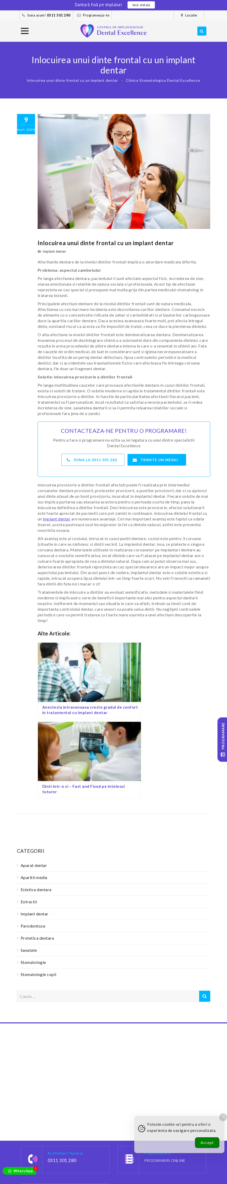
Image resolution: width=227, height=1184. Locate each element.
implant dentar (56, 517)
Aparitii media (34, 792)
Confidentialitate (56, 1174)
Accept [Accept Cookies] (207, 1142)
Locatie (191, 15)
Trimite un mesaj (155, 458)
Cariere (72, 1168)
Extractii (29, 816)
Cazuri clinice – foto (41, 1168)
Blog (89, 1168)
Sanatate (29, 865)
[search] (201, 31)
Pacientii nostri (64, 1163)
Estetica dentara (36, 804)
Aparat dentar (34, 780)
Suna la (93, 458)
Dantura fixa (32, 1163)
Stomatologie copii (38, 889)
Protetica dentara (37, 853)
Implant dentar (54, 251)
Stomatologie (33, 877)
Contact (85, 1174)
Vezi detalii (141, 5)
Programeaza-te (96, 15)
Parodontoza (33, 841)
